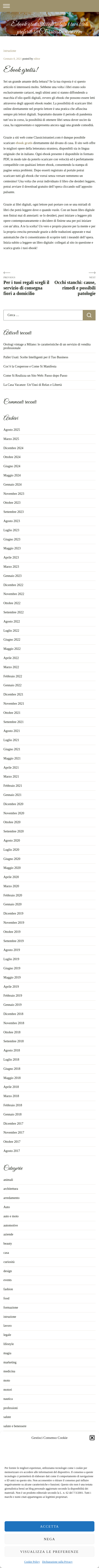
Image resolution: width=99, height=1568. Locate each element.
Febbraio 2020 (12, 895)
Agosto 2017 (11, 1151)
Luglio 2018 (11, 1059)
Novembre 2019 (13, 922)
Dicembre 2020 (13, 804)
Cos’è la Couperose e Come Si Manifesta (29, 366)
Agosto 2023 (11, 521)
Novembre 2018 (13, 1023)
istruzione (9, 51)
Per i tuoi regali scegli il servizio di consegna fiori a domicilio (26, 288)
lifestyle (8, 1344)
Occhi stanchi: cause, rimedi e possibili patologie (75, 288)
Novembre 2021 (13, 703)
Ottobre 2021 (11, 712)
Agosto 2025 (11, 429)
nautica (8, 1399)
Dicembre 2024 (13, 448)
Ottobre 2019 (11, 932)
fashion (8, 1289)
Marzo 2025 (11, 439)
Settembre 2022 (13, 612)
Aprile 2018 (11, 1087)
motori (7, 1389)
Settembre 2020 (13, 831)
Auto (6, 1207)
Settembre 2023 (13, 512)
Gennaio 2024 (12, 484)
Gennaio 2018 (12, 1114)
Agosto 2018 (11, 1050)
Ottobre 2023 (11, 502)
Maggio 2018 (12, 1078)
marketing (9, 1362)
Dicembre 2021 (13, 694)
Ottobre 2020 (11, 822)
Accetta (49, 1526)
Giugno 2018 (11, 1068)
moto (6, 1380)
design (7, 1271)
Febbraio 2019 (12, 995)
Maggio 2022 (12, 649)
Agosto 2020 (11, 840)
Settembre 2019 (13, 941)
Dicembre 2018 (13, 1014)
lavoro (7, 1325)
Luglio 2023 (11, 530)
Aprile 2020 (11, 877)
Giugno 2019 (11, 968)
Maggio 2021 (12, 758)
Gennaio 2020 (12, 904)
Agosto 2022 (11, 621)
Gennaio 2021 (12, 795)
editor (37, 58)
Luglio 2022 (11, 630)
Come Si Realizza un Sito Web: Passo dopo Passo (35, 375)
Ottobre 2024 (11, 457)
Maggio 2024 (12, 475)
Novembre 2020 (13, 813)
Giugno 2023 (11, 539)
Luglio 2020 (11, 849)
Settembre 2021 (13, 722)
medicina (9, 1371)
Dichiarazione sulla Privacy (57, 1561)
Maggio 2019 (12, 977)
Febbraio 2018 (12, 1105)
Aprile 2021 (11, 767)
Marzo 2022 (11, 667)
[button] (92, 1437)
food (6, 1298)
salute (7, 1417)
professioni (10, 1408)
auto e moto (11, 1216)
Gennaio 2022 (12, 685)
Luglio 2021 (11, 740)
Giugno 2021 (11, 749)
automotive (10, 1225)
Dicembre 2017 (13, 1123)
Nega (49, 1539)
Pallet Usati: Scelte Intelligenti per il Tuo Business (35, 357)
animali (8, 1180)
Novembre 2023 (13, 493)
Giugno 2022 (11, 639)
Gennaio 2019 (12, 1004)
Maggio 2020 (12, 868)
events (7, 1280)
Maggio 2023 (12, 548)
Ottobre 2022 (11, 603)
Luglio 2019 (11, 959)
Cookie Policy (32, 1561)
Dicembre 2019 (13, 913)
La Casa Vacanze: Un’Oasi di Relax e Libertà (32, 384)
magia (7, 1353)
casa (6, 1252)
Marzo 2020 (11, 886)
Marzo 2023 (11, 566)
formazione (10, 1307)
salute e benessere (14, 1426)
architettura (10, 1188)
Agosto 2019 (11, 950)
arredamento (11, 1198)
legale (7, 1335)
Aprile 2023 (11, 557)
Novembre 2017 (13, 1132)
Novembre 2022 (13, 594)
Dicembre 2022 (13, 585)
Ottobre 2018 (11, 1032)
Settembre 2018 (13, 1041)
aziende (8, 1234)
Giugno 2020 (11, 859)
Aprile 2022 (11, 658)
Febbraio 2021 (12, 785)
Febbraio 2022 (12, 676)
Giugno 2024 (11, 466)
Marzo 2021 (11, 776)
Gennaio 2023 (12, 576)
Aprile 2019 (11, 986)
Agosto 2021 (11, 731)
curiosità (8, 1262)
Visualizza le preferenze (49, 1552)
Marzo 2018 (11, 1096)
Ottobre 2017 (11, 1141)
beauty (7, 1243)
